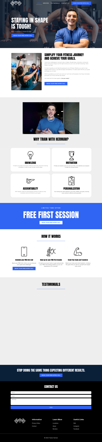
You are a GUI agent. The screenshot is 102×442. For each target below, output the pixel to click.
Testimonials (55, 3)
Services (46, 3)
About (39, 3)
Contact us (65, 3)
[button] (51, 118)
